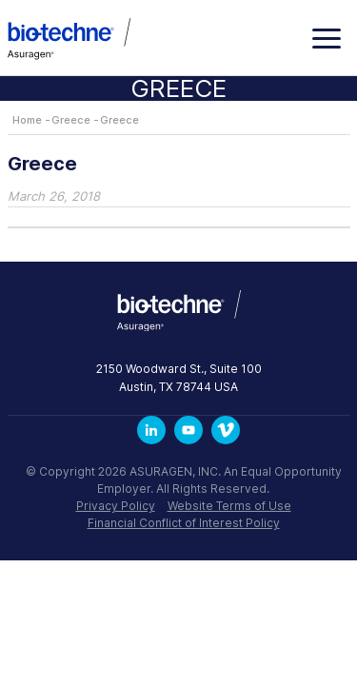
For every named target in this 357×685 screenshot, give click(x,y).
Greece (70, 120)
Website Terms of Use (229, 506)
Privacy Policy (115, 506)
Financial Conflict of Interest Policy (184, 523)
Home (27, 120)
